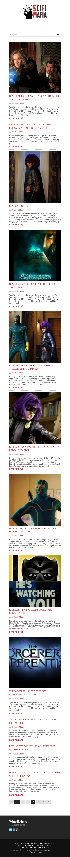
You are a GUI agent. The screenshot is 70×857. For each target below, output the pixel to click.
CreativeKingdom (49, 850)
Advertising (36, 844)
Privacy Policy (44, 846)
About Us (25, 844)
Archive (32, 846)
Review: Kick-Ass (19, 206)
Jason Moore (19, 103)
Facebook (14, 829)
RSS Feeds (22, 846)
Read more (15, 118)
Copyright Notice (28, 848)
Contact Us (49, 844)
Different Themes (35, 852)
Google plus (17, 829)
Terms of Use (44, 848)
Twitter (10, 829)
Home (16, 844)
